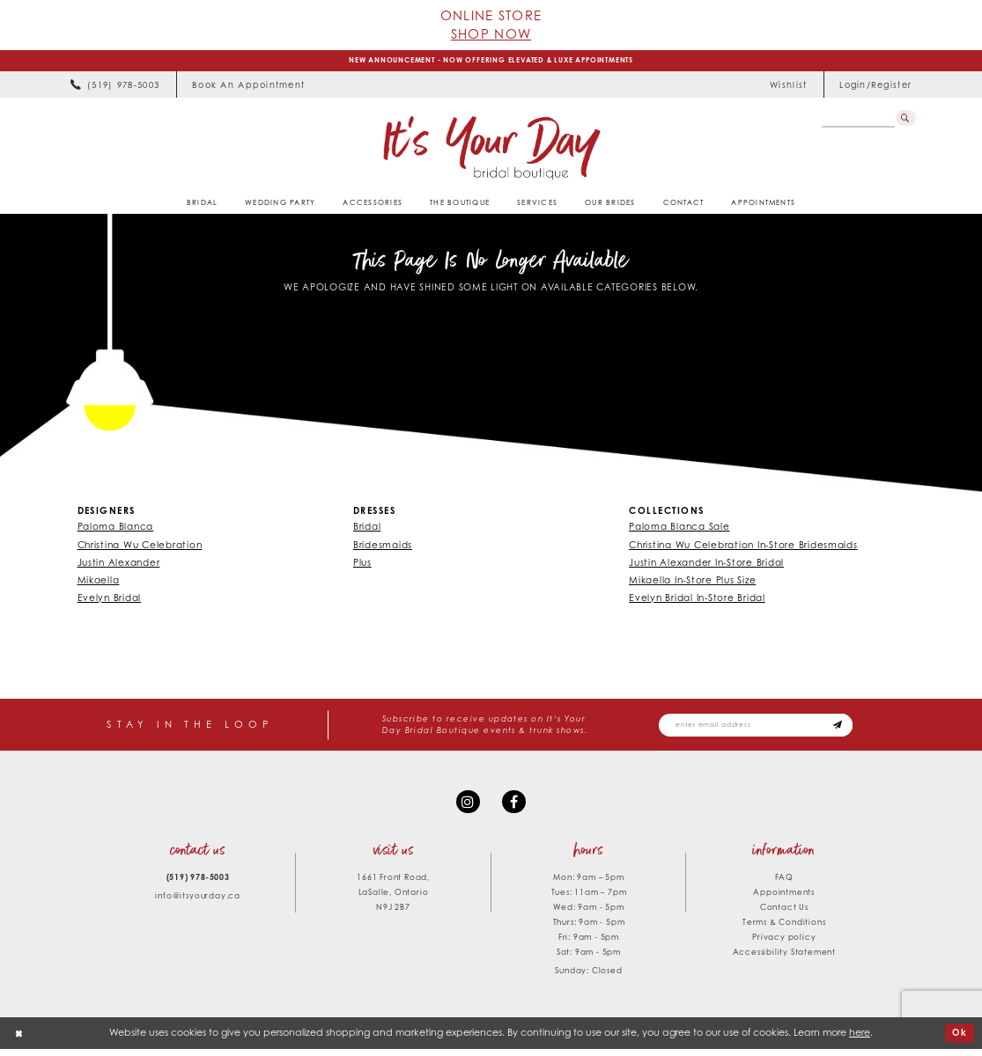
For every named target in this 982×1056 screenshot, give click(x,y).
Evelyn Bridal (110, 600)
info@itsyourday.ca (197, 902)
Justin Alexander (119, 564)
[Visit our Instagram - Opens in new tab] (466, 807)
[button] (875, 87)
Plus (362, 564)
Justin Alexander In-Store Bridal (706, 564)
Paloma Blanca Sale (679, 529)
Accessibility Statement (784, 959)
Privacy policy (784, 944)
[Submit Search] (905, 121)
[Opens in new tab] (248, 87)
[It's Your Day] (491, 149)
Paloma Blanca (116, 529)
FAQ (784, 884)
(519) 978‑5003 (198, 884)
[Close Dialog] (20, 1040)
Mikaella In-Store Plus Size (692, 581)
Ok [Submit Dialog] (959, 1039)
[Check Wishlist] (788, 87)
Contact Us (784, 914)
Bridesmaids (382, 546)
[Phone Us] (114, 87)
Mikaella (99, 581)
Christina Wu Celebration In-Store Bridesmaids (743, 546)
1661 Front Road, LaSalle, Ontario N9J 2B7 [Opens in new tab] (393, 899)
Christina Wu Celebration (140, 546)
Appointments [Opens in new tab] (784, 899)
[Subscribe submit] (856, 728)
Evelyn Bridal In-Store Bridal (697, 600)
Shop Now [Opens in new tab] (491, 33)
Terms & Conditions (783, 929)
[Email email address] (766, 728)
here (859, 1039)
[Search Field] (856, 121)
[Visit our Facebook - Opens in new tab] (515, 807)
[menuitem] (114, 87)
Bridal (366, 529)
